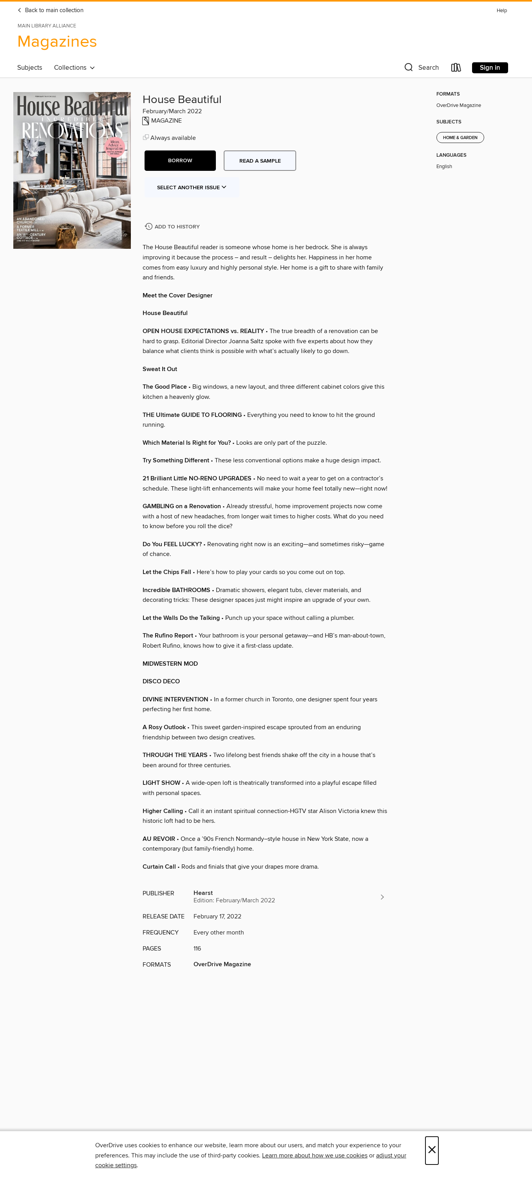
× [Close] (432, 1151)
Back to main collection (50, 10)
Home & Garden (460, 138)
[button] (421, 69)
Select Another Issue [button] (192, 187)
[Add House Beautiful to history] (173, 227)
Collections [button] (74, 67)
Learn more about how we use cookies (314, 1155)
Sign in (490, 67)
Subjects (29, 67)
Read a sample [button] (260, 161)
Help (502, 11)
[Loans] (456, 69)
